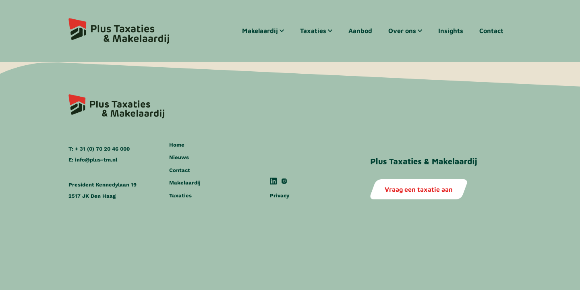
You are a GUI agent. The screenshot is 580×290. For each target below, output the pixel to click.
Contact (491, 30)
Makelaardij (260, 30)
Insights (450, 30)
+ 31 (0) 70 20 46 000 (102, 153)
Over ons (402, 30)
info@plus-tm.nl (96, 165)
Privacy (279, 200)
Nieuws (179, 162)
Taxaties (313, 30)
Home (176, 149)
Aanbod (360, 30)
